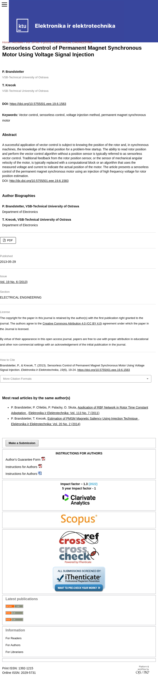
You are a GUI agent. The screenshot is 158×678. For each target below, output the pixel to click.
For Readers (13, 638)
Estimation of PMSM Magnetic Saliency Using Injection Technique (92, 418)
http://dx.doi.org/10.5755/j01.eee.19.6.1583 (39, 181)
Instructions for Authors (21, 467)
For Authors (13, 645)
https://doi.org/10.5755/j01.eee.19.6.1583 (38, 104)
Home (6, 42)
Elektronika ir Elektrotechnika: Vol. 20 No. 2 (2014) (45, 424)
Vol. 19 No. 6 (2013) (38, 42)
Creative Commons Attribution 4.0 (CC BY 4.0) (72, 323)
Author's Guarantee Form (23, 459)
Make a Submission (22, 443)
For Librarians (14, 652)
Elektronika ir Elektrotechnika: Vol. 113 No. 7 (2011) (64, 413)
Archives (17, 42)
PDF (9, 240)
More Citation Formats (17, 378)
